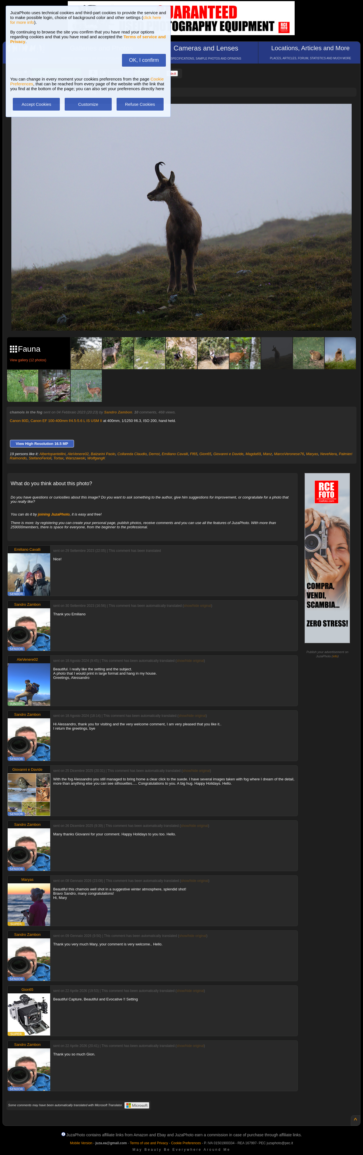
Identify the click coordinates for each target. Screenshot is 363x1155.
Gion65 (205, 454)
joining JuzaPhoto (54, 514)
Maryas (312, 454)
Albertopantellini (52, 454)
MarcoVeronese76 (289, 454)
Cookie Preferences (186, 1143)
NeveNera (328, 454)
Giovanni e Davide (228, 454)
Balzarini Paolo (103, 454)
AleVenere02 (78, 454)
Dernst (154, 454)
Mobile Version (81, 1143)
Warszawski (75, 458)
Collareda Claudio (132, 454)
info (335, 656)
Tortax (59, 458)
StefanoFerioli (40, 458)
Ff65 (193, 454)
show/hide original (197, 606)
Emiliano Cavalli (175, 454)
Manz (267, 454)
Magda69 (253, 454)
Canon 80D (19, 421)
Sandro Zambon (118, 412)
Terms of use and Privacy (149, 1143)
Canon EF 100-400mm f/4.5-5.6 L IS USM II (66, 421)
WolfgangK (96, 458)
